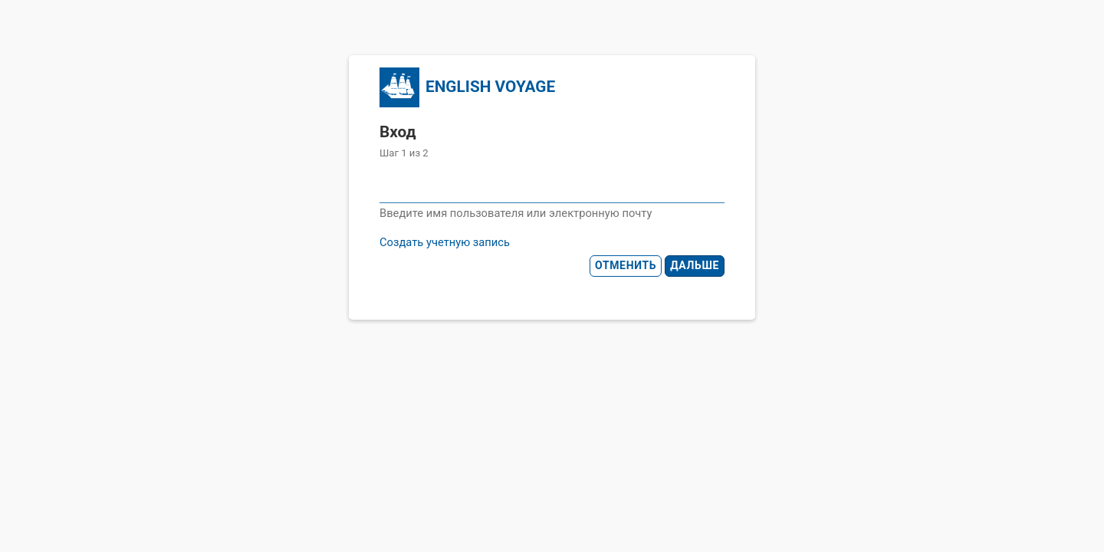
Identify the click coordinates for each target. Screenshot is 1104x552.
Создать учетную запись (445, 242)
